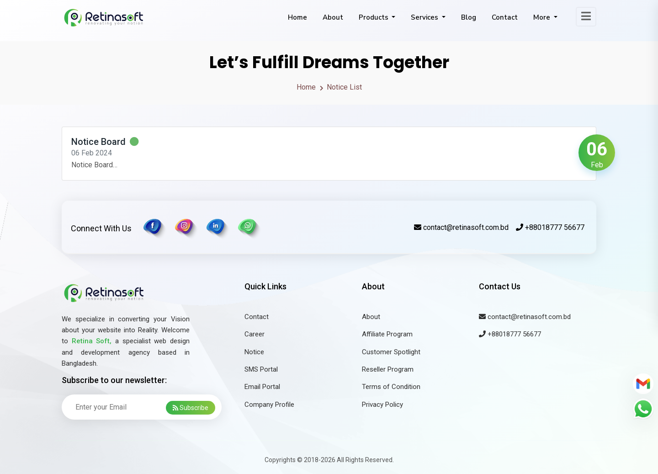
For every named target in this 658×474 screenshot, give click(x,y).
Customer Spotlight (391, 352)
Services (425, 17)
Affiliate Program (387, 334)
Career (254, 334)
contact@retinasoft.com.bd (461, 227)
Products (374, 17)
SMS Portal (261, 369)
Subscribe (190, 407)
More (542, 17)
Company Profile (269, 404)
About (333, 17)
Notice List (344, 87)
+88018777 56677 (550, 227)
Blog (468, 17)
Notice (254, 352)
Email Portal (262, 387)
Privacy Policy (382, 404)
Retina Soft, (92, 341)
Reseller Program (388, 369)
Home (297, 17)
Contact (505, 17)
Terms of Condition (391, 387)
